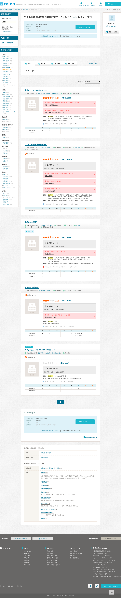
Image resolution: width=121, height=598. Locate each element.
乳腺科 (5, 101)
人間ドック (6, 204)
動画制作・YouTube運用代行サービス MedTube (107, 576)
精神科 (5, 166)
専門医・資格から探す (53, 558)
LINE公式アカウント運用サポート (103, 574)
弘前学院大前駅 (56, 353)
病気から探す (51, 551)
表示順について (93, 63)
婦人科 (5, 151)
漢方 (4, 193)
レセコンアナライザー (99, 565)
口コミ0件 (66, 363)
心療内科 (5, 168)
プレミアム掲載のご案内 (100, 553)
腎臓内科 (5, 80)
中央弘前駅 (55, 93)
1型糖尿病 (44, 485)
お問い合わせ (20, 586)
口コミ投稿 (27, 565)
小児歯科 (5, 181)
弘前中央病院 (31, 222)
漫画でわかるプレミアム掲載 (101, 555)
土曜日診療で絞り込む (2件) (49, 36)
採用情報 (10, 586)
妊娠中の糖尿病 (45, 488)
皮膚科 (5, 119)
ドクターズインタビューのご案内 (102, 558)
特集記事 (26, 560)
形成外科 (5, 107)
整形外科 (5, 105)
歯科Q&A (26, 562)
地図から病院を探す (7, 42)
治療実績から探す (52, 555)
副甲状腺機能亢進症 (46, 512)
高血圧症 (43, 492)
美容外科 (5, 109)
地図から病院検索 (91, 437)
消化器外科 (6, 99)
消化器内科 (6, 63)
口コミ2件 (68, 98)
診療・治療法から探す (53, 565)
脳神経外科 (6, 103)
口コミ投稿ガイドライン (77, 551)
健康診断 (5, 202)
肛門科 (5, 129)
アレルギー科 (6, 74)
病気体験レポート (29, 558)
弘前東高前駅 (46, 93)
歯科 (4, 174)
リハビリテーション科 (9, 112)
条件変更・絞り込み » (85, 27)
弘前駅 (40, 93)
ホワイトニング (7, 187)
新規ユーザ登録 (91, 5)
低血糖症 (48, 453)
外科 (4, 92)
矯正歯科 (5, 176)
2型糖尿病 (44, 482)
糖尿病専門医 (44, 457)
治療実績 (77, 147)
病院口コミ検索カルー (6, 9)
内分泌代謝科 (6, 67)
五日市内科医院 (32, 288)
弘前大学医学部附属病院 (36, 145)
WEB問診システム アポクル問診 (102, 562)
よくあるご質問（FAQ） (77, 553)
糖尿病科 (25, 9)
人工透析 (5, 82)
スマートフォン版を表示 (111, 586)
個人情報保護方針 (75, 558)
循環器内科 (6, 61)
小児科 (5, 158)
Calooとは (81, 5)
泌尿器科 (5, 127)
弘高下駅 (47, 147)
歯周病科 (5, 178)
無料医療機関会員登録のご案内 (102, 551)
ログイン (101, 5)
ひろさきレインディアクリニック (40, 350)
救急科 (5, 195)
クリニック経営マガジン (100, 567)
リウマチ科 (6, 71)
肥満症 (43, 518)
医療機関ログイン (110, 538)
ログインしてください (112, 26)
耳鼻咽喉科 (6, 143)
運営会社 (2, 586)
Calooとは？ (27, 551)
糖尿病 (43, 453)
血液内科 (5, 78)
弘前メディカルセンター (36, 90)
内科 (4, 56)
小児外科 (5, 161)
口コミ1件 (68, 237)
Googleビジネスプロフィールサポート (104, 571)
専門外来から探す (52, 560)
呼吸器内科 (6, 58)
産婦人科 (5, 153)
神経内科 (5, 76)
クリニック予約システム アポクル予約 (104, 560)
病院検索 (17, 9)
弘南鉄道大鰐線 (7, 31)
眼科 (4, 137)
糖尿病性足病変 (45, 498)
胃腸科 (5, 65)
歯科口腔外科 (6, 183)
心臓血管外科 (6, 96)
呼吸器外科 (6, 94)
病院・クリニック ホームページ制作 (103, 569)
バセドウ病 (44, 503)
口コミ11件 (68, 159)
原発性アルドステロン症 (48, 509)
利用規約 (72, 555)
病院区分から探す (52, 562)
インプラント (6, 185)
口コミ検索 (27, 555)
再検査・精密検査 (54, 468)
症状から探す (51, 553)
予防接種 (5, 199)
